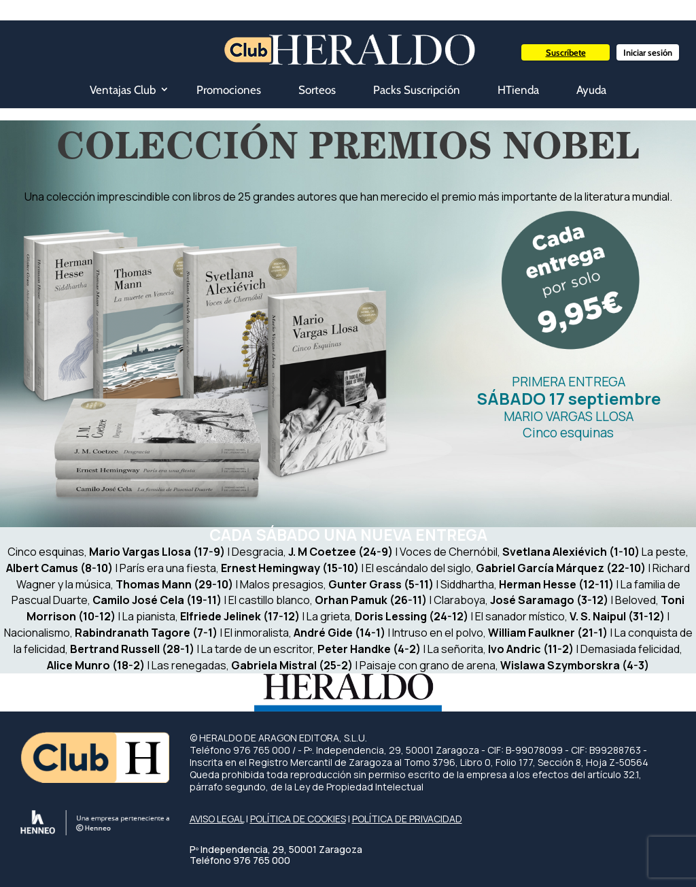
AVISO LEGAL (217, 818)
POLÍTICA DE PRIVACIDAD (407, 818)
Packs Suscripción (416, 90)
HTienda (518, 90)
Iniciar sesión (647, 52)
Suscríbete (566, 52)
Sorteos (317, 90)
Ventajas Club (123, 90)
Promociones (228, 90)
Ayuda (591, 90)
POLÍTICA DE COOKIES (298, 818)
